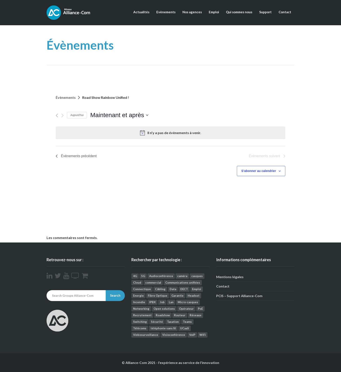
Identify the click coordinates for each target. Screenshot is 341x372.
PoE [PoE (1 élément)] (200, 308)
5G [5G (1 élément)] (143, 276)
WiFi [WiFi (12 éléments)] (202, 335)
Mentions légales (230, 277)
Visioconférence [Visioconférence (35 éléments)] (173, 335)
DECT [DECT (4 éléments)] (184, 289)
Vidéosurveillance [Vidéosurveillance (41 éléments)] (145, 335)
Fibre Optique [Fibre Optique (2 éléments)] (157, 295)
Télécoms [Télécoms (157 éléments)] (139, 328)
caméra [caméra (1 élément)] (182, 276)
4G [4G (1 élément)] (135, 276)
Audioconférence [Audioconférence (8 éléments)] (161, 276)
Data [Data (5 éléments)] (173, 289)
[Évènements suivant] (62, 115)
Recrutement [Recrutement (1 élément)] (142, 315)
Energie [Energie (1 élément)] (138, 295)
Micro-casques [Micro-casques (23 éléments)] (188, 302)
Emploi (214, 12)
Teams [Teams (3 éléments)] (187, 321)
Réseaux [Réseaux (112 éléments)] (195, 315)
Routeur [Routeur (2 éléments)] (180, 315)
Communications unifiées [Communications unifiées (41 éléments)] (182, 282)
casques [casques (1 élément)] (197, 276)
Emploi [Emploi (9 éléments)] (196, 289)
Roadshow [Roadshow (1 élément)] (163, 315)
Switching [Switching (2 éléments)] (140, 321)
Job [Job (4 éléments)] (162, 302)
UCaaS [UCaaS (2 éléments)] (184, 328)
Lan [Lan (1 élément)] (171, 302)
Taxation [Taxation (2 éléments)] (173, 321)
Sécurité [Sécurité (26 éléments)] (157, 321)
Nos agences (192, 12)
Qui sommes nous (239, 12)
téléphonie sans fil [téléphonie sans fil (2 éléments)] (163, 328)
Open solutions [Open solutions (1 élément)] (164, 308)
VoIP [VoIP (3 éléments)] (192, 335)
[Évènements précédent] (57, 115)
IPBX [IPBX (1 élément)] (152, 302)
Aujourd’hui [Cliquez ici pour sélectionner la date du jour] (77, 115)
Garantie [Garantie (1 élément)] (177, 295)
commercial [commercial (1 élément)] (153, 282)
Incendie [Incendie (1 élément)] (139, 302)
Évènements (66, 97)
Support (265, 12)
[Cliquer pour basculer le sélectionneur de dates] (119, 115)
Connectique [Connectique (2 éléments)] (142, 289)
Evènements (166, 12)
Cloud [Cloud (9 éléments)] (137, 282)
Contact (285, 12)
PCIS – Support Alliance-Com (239, 296)
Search (115, 295)
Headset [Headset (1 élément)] (193, 295)
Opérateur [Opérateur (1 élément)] (186, 308)
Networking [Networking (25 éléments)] (141, 308)
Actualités (141, 12)
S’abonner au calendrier (258, 171)
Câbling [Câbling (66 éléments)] (160, 289)
